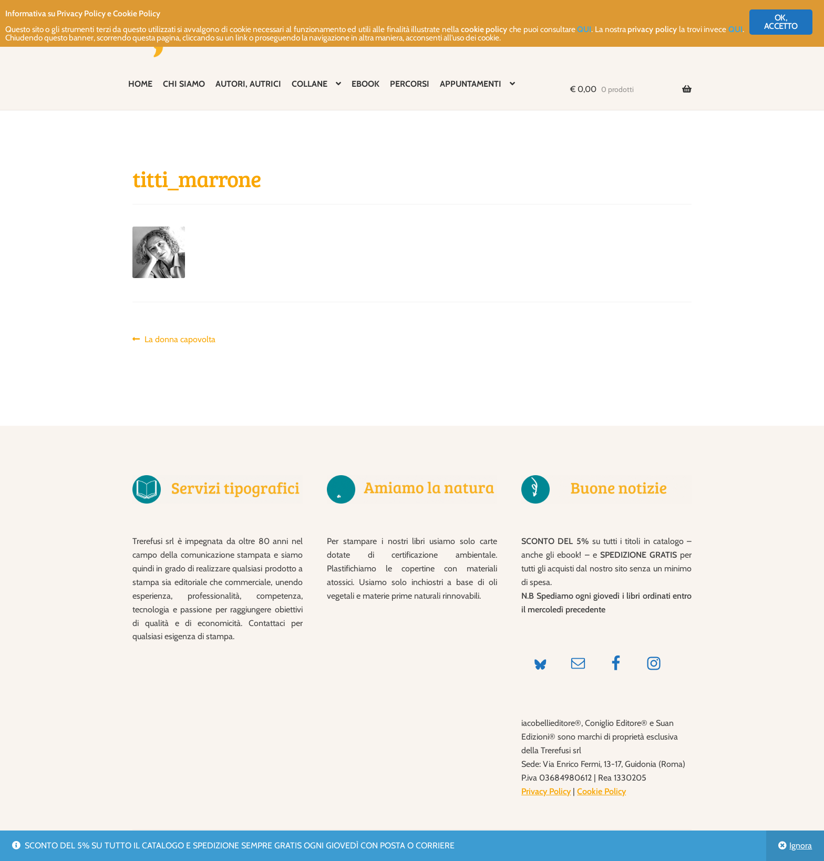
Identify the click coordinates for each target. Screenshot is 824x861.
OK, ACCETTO (780, 22)
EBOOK (365, 84)
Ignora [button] (800, 845)
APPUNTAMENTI (470, 84)
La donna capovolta (179, 339)
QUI (666, 32)
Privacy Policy (546, 791)
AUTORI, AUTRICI (248, 84)
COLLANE (309, 84)
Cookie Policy (601, 791)
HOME (140, 84)
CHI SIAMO (184, 84)
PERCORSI (409, 84)
